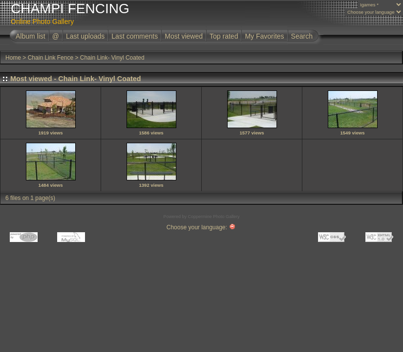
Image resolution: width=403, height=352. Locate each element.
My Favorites (264, 36)
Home (13, 57)
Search (302, 36)
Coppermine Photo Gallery (213, 216)
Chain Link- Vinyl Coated (112, 57)
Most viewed (184, 36)
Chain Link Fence (50, 57)
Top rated (224, 36)
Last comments (134, 36)
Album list (30, 36)
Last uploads (85, 36)
